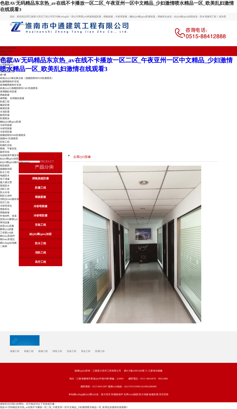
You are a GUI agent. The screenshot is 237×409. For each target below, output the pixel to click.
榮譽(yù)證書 (6, 229)
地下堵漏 (4, 179)
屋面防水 (4, 185)
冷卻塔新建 (40, 206)
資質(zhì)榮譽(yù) (9, 219)
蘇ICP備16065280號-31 (136, 370)
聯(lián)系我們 (7, 236)
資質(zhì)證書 (7, 226)
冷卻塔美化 (6, 205)
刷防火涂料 (6, 195)
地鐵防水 (4, 175)
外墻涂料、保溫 (8, 215)
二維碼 (3, 246)
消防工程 (4, 189)
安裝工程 (40, 224)
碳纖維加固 (6, 169)
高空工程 (4, 202)
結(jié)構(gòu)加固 (9, 158)
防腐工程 (40, 187)
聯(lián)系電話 (7, 239)
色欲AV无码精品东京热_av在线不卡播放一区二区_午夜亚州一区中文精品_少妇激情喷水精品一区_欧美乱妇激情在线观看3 (63, 407)
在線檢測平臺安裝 (9, 155)
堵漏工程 (14, 351)
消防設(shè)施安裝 (9, 199)
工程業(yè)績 (6, 232)
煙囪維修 (4, 212)
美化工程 (85, 351)
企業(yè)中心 (6, 51)
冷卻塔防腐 (40, 215)
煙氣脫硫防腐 (40, 178)
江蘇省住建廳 (155, 370)
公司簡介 (4, 54)
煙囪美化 (4, 209)
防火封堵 (4, 192)
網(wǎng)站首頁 (8, 48)
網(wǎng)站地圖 (8, 242)
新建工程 (29, 351)
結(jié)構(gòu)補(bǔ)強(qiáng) (15, 162)
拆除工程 (57, 351)
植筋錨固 (4, 165)
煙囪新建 (40, 197)
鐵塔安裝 (4, 152)
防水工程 (4, 172)
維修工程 (43, 351)
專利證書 (4, 222)
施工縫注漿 (6, 182)
